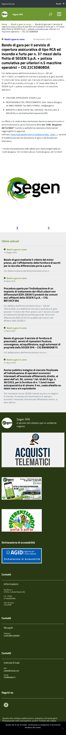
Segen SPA (18, 14)
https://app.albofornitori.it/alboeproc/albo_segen (33, 134)
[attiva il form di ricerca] (50, 14)
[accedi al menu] (59, 14)
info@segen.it (9, 677)
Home (4, 24)
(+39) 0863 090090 (12, 635)
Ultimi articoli (10, 241)
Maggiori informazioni (35, 731)
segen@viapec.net (11, 670)
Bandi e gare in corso (21, 24)
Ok (24, 731)
